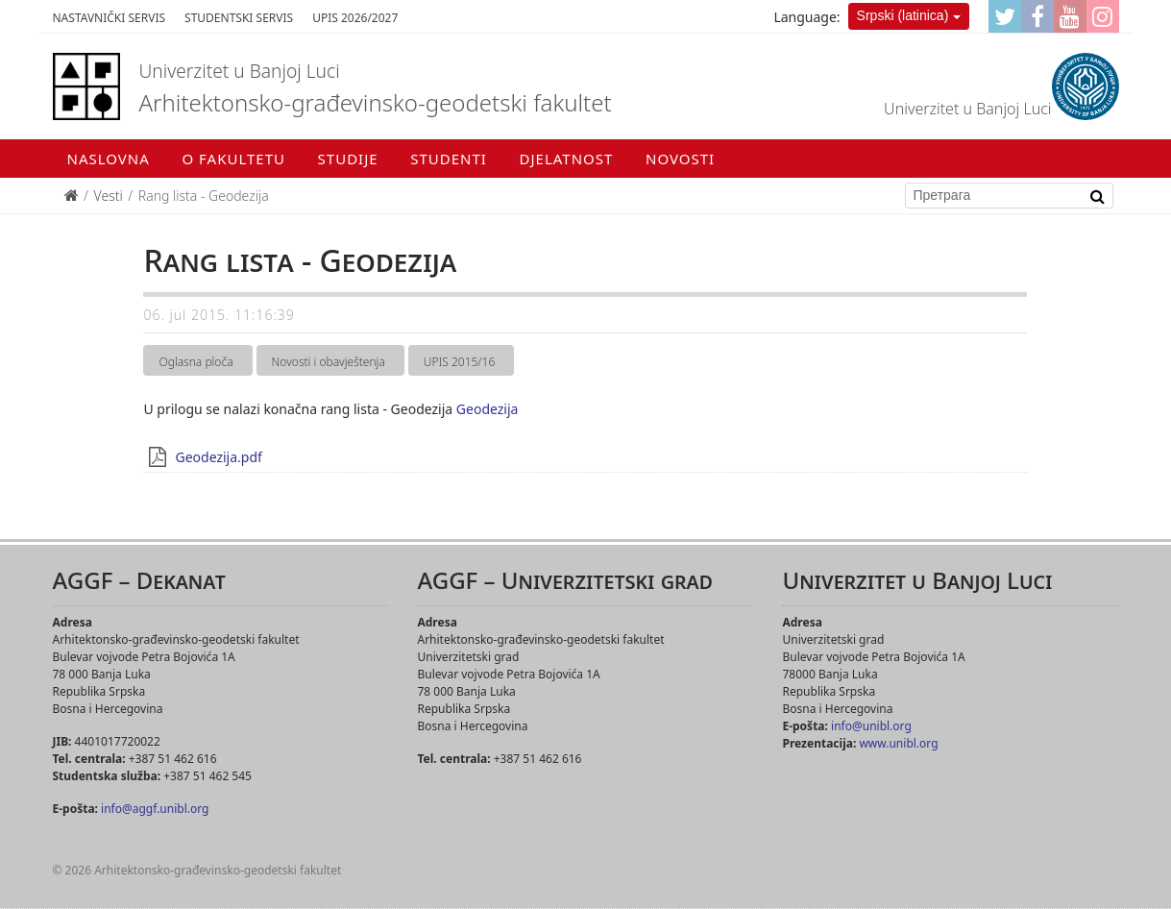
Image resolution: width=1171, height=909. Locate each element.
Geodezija (487, 409)
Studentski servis (238, 18)
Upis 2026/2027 (355, 18)
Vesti (108, 195)
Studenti (448, 158)
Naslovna (108, 158)
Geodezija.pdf (218, 457)
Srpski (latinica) (903, 15)
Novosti (680, 158)
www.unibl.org (898, 743)
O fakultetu (233, 158)
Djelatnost (567, 158)
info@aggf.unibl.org (154, 808)
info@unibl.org (871, 726)
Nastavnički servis (109, 18)
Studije (348, 158)
